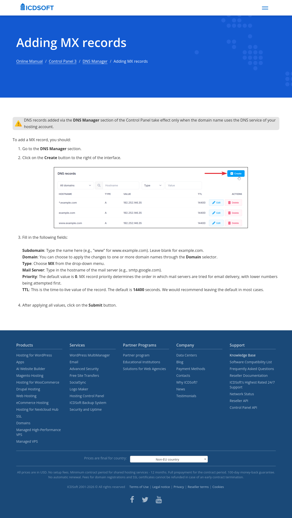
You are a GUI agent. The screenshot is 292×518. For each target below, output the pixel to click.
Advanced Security (84, 368)
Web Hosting (26, 396)
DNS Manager (94, 61)
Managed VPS (27, 441)
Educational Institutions (141, 362)
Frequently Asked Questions (252, 368)
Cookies (218, 487)
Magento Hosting (29, 375)
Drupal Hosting (28, 389)
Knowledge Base (243, 355)
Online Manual (29, 61)
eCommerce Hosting (32, 402)
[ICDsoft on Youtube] (159, 499)
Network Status (242, 394)
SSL (19, 416)
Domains (23, 423)
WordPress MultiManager (90, 355)
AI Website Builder (30, 368)
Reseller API (239, 400)
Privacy (179, 487)
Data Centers (186, 355)
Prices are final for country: (105, 458)
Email (74, 362)
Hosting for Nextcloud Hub (37, 409)
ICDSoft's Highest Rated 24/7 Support (252, 384)
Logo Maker (79, 389)
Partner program (136, 355)
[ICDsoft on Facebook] (132, 499)
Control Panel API (243, 407)
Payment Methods (190, 368)
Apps (20, 362)
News (180, 389)
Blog (179, 362)
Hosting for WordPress (34, 355)
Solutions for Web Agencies (144, 368)
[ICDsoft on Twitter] (145, 499)
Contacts (183, 375)
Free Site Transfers (84, 375)
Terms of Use (139, 487)
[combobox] (169, 459)
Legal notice (161, 487)
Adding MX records (71, 42)
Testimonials (186, 396)
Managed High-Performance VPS (38, 432)
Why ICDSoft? (186, 382)
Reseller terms (198, 487)
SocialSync (78, 382)
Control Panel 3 (62, 61)
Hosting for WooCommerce (37, 382)
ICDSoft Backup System (88, 402)
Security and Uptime (86, 409)
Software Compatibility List (251, 362)
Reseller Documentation (249, 375)
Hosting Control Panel (87, 396)
